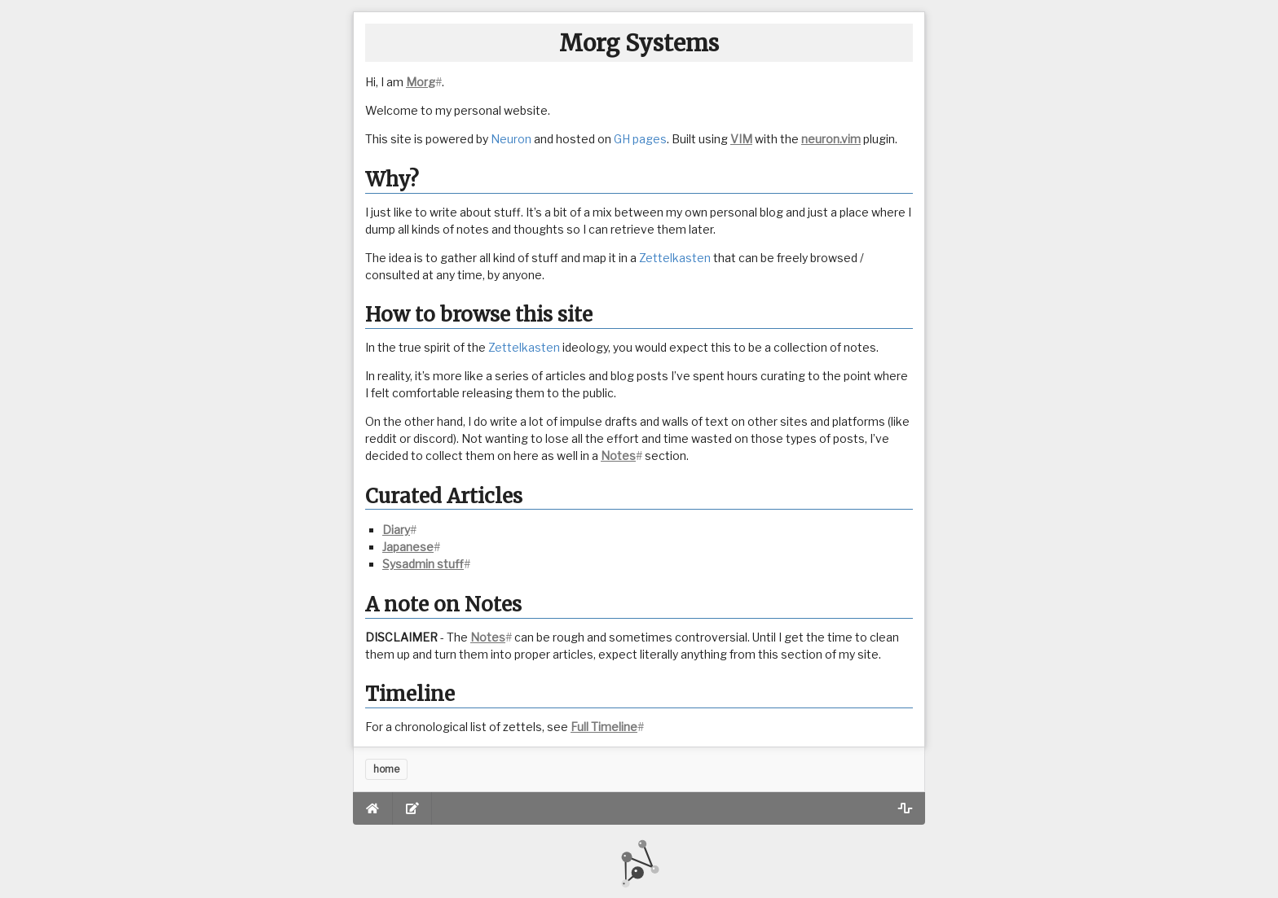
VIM (741, 139)
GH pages (640, 139)
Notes (618, 455)
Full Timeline (604, 727)
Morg (420, 82)
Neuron (511, 139)
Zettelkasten (675, 258)
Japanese (408, 547)
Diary (396, 530)
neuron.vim (831, 139)
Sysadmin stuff (423, 564)
